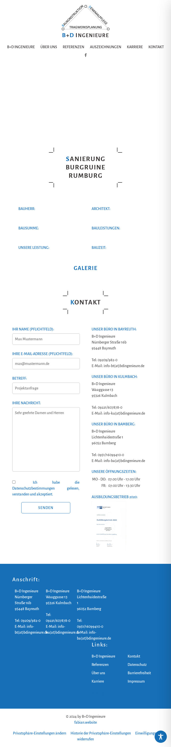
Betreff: (45, 383)
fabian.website (85, 722)
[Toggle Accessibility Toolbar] (160, 736)
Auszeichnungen (105, 47)
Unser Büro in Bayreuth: (114, 329)
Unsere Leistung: (33, 248)
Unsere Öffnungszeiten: (114, 472)
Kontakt (156, 47)
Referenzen (73, 47)
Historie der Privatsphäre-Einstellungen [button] (101, 733)
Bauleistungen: (106, 228)
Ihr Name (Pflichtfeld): (45, 334)
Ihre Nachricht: (45, 439)
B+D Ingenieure (21, 47)
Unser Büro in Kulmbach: (115, 377)
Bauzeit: (99, 248)
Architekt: (101, 209)
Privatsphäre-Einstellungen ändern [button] (39, 733)
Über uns (48, 47)
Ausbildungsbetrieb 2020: (115, 497)
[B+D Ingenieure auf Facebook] (86, 55)
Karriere (135, 47)
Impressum (136, 681)
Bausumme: (28, 228)
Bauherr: (26, 209)
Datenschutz (137, 665)
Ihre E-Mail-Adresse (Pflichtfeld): (45, 359)
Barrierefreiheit (139, 673)
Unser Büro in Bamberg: (113, 424)
